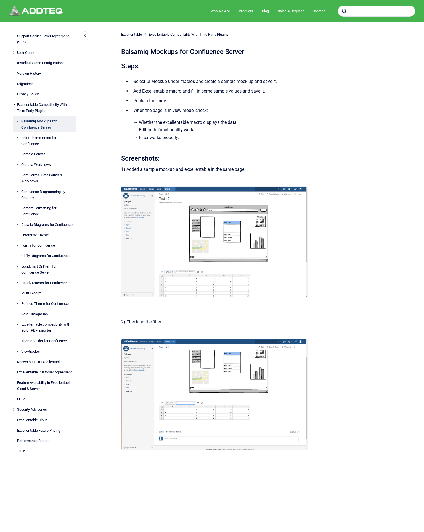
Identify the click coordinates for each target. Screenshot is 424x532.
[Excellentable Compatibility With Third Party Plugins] (14, 105)
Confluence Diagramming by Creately (43, 195)
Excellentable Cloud (32, 420)
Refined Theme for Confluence (45, 304)
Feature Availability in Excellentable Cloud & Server (44, 386)
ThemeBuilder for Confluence (44, 341)
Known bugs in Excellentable (39, 362)
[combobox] (376, 11)
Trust (21, 451)
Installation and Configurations (41, 63)
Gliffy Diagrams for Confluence (45, 256)
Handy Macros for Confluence (44, 283)
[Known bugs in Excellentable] (14, 362)
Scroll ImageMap (34, 314)
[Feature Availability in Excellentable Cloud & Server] (14, 383)
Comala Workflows (36, 165)
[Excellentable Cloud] (14, 420)
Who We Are (220, 11)
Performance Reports (34, 441)
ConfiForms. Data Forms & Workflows (41, 178)
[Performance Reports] (14, 441)
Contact (318, 11)
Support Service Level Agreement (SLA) (43, 39)
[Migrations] (14, 84)
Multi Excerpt (31, 293)
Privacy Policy (28, 94)
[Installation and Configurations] (14, 63)
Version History (29, 73)
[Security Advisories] (14, 409)
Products (246, 11)
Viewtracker (30, 351)
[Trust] (14, 451)
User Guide (25, 53)
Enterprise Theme (35, 235)
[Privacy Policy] (14, 94)
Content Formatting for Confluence (38, 211)
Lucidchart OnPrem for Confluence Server (39, 269)
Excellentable (131, 34)
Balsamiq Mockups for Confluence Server (39, 124)
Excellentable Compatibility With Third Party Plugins (42, 108)
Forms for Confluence (38, 245)
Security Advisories (32, 409)
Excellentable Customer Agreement (44, 372)
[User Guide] (14, 52)
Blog (265, 11)
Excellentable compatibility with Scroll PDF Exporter (45, 327)
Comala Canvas (33, 154)
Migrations (25, 84)
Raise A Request (291, 11)
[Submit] (344, 11)
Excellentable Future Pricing (38, 430)
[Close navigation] (85, 35)
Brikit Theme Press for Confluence (38, 141)
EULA (21, 399)
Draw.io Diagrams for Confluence (47, 224)
